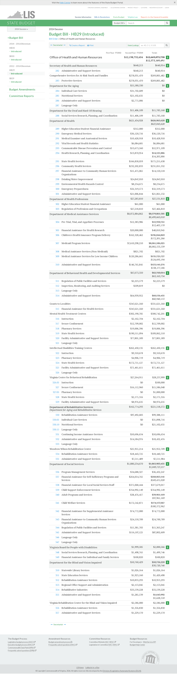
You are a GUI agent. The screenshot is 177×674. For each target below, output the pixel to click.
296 (57, 166)
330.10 (55, 424)
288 (57, 115)
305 (57, 230)
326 (57, 372)
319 (57, 333)
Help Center (65, 2)
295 (57, 161)
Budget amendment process (59, 642)
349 (57, 557)
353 (57, 585)
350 (57, 570)
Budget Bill (119, 23)
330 (57, 415)
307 (57, 243)
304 (57, 222)
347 (57, 542)
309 (57, 256)
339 (57, 490)
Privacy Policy (133, 7)
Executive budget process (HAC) (20, 645)
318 (57, 328)
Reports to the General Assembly (154, 17)
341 (57, 503)
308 (57, 251)
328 (57, 397)
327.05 (56, 392)
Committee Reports (21, 95)
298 (57, 179)
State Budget (118, 17)
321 (57, 343)
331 (57, 434)
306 (57, 235)
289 (57, 128)
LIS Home (80, 668)
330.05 (55, 420)
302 (57, 204)
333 (57, 444)
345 (57, 532)
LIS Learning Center (117, 7)
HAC (107, 642)
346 (57, 537)
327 (57, 387)
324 (57, 363)
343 (57, 519)
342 (57, 511)
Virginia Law (133, 17)
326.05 (55, 382)
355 (57, 595)
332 (57, 439)
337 (57, 477)
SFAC (112, 642)
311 (57, 281)
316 (57, 319)
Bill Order (53, 39)
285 (57, 95)
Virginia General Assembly (98, 7)
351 (57, 575)
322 (57, 353)
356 (57, 608)
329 (57, 402)
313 (57, 290)
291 (57, 138)
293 (57, 148)
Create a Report (77, 45)
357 (57, 613)
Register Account (156, 7)
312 (57, 285)
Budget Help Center (137, 645)
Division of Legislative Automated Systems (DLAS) (122, 671)
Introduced (16, 51)
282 (57, 70)
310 (57, 264)
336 (57, 472)
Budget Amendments (22, 89)
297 (57, 171)
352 (57, 580)
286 (57, 100)
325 (57, 367)
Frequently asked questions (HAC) (62, 645)
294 (57, 153)
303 (57, 209)
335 (57, 459)
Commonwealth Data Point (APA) (20, 648)
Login (167, 7)
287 (57, 105)
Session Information (83, 17)
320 (57, 338)
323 (57, 358)
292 (57, 143)
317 (57, 323)
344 (57, 527)
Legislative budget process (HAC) (20, 642)
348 (57, 552)
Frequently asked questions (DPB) (21, 651)
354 (57, 590)
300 (57, 189)
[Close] (175, 2)
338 (57, 485)
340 (57, 495)
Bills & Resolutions (102, 17)
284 (57, 91)
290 (57, 133)
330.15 (55, 429)
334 (57, 454)
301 (57, 193)
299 (57, 184)
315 (57, 309)
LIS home (144, 7)
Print (90, 45)
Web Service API (149, 642)
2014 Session (21, 29)
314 (57, 295)
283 (57, 80)
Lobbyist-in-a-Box (92, 668)
